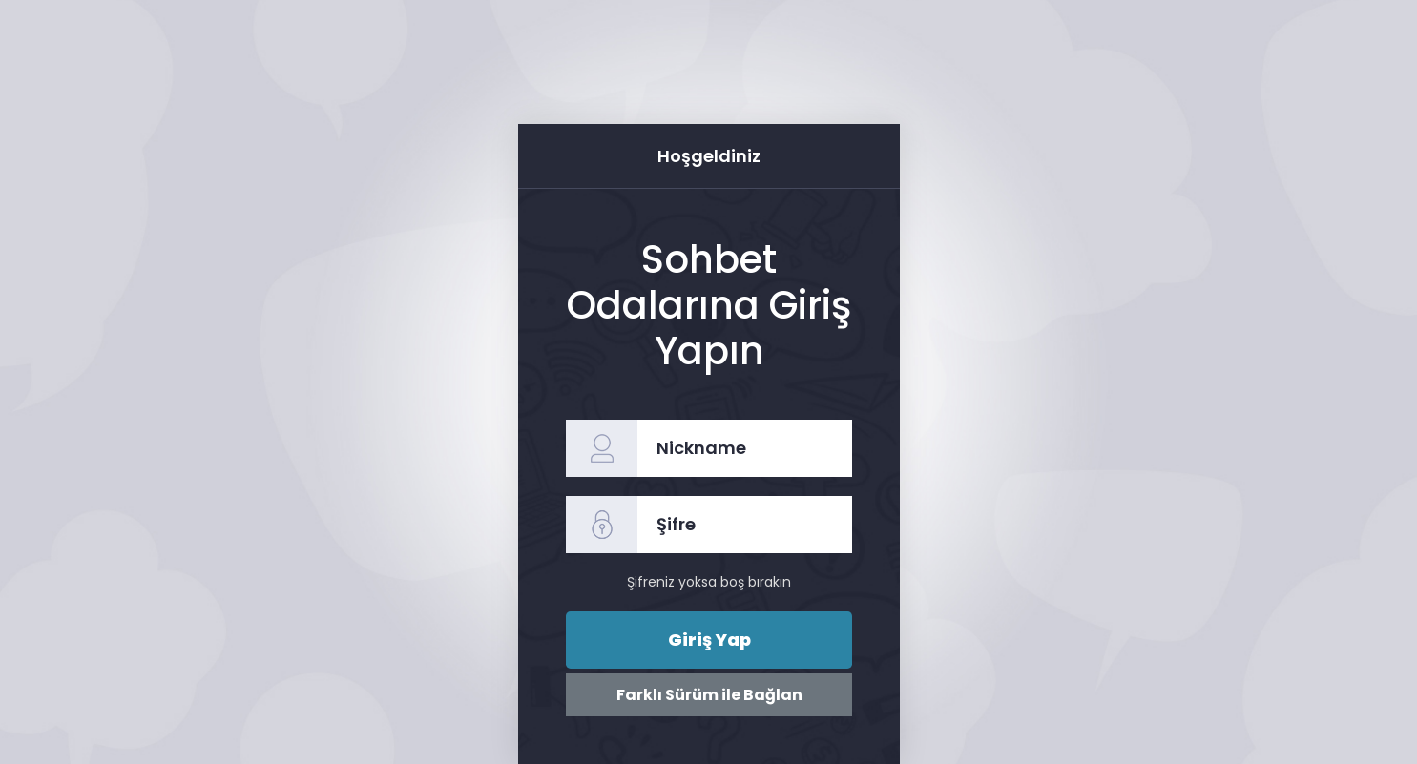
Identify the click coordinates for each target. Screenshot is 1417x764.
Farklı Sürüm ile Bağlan (708, 695)
